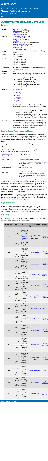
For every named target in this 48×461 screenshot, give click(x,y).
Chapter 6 (18, 102)
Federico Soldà (17, 46)
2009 (20, 163)
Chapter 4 (18, 98)
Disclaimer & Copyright (12, 401)
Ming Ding (15, 38)
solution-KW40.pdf (45, 264)
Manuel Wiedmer (17, 47)
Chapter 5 (18, 100)
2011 (27, 163)
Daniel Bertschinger (18, 36)
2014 (37, 163)
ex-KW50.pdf (35, 382)
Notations (18, 92)
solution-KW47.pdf (45, 344)
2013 (33, 163)
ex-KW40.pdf (35, 264)
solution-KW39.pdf (45, 252)
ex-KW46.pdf (35, 330)
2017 (20, 165)
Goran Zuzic (16, 49)
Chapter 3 (18, 97)
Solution (4, 157)
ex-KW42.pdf (35, 285)
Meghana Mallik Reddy (19, 44)
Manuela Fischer (17, 39)
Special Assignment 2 (35, 370)
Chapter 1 (18, 94)
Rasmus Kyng (16, 32)
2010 (24, 163)
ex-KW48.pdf (34, 357)
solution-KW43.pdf (45, 296)
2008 (45, 162)
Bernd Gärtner (16, 29)
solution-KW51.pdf (45, 393)
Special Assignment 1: (7, 155)
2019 (27, 165)
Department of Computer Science (8, 8)
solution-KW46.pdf (45, 330)
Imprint (3, 401)
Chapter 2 (18, 95)
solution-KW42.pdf (45, 285)
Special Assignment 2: (8, 167)
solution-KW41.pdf (45, 274)
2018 (23, 165)
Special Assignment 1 (35, 308)
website (15, 199)
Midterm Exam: (6, 159)
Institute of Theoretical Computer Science (25, 8)
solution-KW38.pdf (45, 237)
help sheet (17, 125)
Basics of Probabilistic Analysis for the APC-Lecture (29, 126)
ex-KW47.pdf (35, 344)
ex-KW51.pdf (35, 393)
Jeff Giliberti (16, 41)
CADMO (36, 8)
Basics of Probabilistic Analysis (24, 238)
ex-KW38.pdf (33, 235)
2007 (41, 162)
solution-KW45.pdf (45, 319)
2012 (30, 163)
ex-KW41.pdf (35, 274)
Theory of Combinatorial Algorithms (15, 11)
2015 (40, 163)
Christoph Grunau (17, 42)
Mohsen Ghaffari (17, 31)
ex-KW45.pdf (34, 318)
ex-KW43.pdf (34, 296)
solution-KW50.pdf (45, 382)
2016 (43, 163)
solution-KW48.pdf (45, 358)
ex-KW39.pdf (35, 252)
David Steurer (16, 34)
